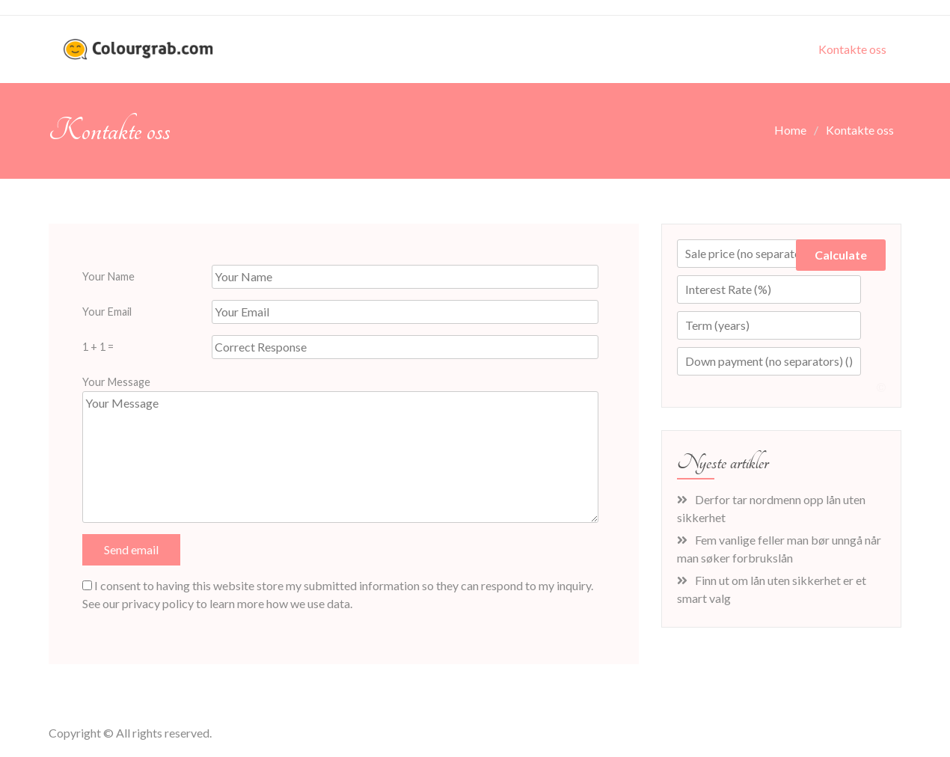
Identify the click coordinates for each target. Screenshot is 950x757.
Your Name (108, 276)
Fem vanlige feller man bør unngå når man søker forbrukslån (779, 549)
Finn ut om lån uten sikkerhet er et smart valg (771, 589)
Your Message (116, 382)
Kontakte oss (852, 49)
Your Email (107, 311)
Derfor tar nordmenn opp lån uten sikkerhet (771, 508)
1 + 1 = (98, 346)
